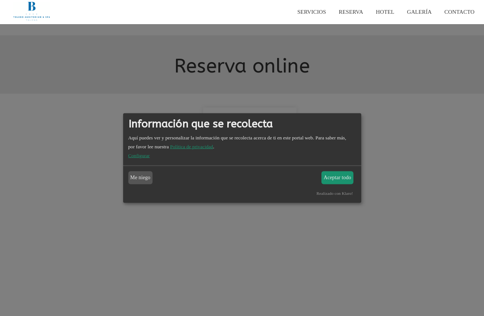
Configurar (139, 155)
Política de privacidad (191, 146)
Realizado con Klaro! (335, 193)
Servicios (311, 12)
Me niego (140, 177)
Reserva (351, 12)
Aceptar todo (337, 177)
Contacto (460, 12)
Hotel (385, 12)
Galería (419, 12)
